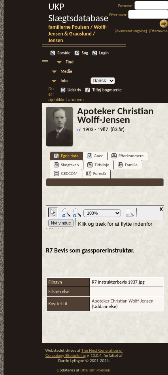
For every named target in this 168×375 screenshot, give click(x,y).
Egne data (66, 156)
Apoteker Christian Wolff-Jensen (122, 301)
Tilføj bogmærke (106, 90)
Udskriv (74, 90)
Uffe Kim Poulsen (95, 370)
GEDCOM (65, 173)
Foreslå (96, 173)
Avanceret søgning (131, 30)
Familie (128, 165)
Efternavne (159, 30)
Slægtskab (66, 165)
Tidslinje (98, 165)
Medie (66, 71)
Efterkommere (127, 156)
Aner (94, 156)
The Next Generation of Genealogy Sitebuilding (84, 353)
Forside (63, 53)
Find (70, 62)
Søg (84, 53)
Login (104, 53)
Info (64, 81)
